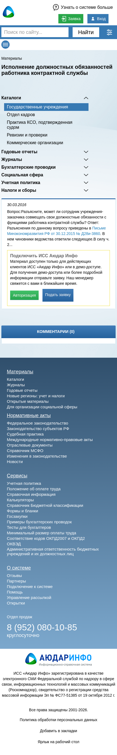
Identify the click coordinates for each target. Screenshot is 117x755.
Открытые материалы (27, 401)
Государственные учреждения (37, 107)
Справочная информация (31, 494)
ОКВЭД (14, 543)
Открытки (16, 603)
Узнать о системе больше (87, 7)
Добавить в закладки (58, 731)
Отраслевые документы (30, 445)
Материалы (11, 58)
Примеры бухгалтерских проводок (39, 521)
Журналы (11, 159)
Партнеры (16, 581)
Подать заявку (58, 294)
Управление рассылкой (29, 597)
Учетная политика (20, 182)
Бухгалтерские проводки (28, 167)
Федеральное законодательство (37, 423)
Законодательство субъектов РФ (38, 428)
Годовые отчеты (19, 151)
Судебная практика (25, 434)
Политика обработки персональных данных (58, 720)
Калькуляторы (20, 499)
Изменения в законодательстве (37, 456)
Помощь (15, 592)
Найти (86, 32)
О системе (19, 568)
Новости (15, 461)
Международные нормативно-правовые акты (50, 439)
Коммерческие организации (35, 142)
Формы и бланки (22, 510)
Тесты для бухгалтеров (29, 527)
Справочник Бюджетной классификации (45, 505)
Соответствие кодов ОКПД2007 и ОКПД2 (46, 538)
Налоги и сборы (18, 190)
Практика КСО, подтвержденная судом (39, 125)
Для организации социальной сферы (42, 406)
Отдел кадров (21, 114)
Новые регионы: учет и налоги (36, 395)
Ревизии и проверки (27, 135)
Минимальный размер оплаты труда (41, 532)
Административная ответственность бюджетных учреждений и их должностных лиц (53, 551)
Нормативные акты (29, 415)
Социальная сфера (22, 175)
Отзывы (14, 575)
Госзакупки (17, 516)
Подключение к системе (30, 586)
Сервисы (17, 475)
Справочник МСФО (25, 450)
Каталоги (11, 97)
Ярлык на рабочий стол (58, 742)
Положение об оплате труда (34, 488)
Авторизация (24, 295)
